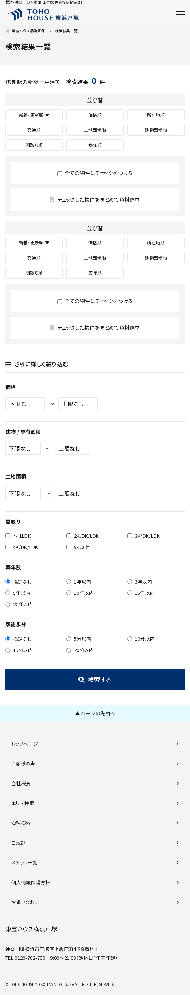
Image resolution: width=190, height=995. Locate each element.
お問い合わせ (25, 902)
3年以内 (139, 581)
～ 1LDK (18, 535)
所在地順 (156, 115)
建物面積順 (156, 130)
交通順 (34, 130)
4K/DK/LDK (21, 547)
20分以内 (80, 649)
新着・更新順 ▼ (34, 115)
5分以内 (78, 638)
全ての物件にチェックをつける (95, 172)
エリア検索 (22, 803)
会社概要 (21, 783)
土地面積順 (95, 130)
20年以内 (19, 604)
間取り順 (34, 145)
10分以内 (141, 638)
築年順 (95, 145)
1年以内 (78, 581)
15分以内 (19, 649)
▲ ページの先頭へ (95, 713)
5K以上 (77, 547)
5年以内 (17, 592)
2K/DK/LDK (82, 535)
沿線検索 (21, 822)
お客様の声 (23, 763)
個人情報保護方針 (30, 882)
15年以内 (141, 592)
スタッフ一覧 (24, 862)
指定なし (18, 581)
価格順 (95, 115)
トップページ (24, 743)
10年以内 (80, 592)
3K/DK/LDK (143, 535)
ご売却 (18, 842)
